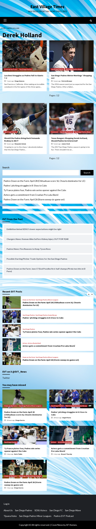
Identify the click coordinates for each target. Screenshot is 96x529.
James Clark (66, 144)
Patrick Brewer (67, 81)
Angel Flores (66, 417)
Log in (7, 503)
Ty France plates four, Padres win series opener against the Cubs (35, 190)
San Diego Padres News (74, 69)
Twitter (6, 377)
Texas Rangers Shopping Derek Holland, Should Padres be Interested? (69, 139)
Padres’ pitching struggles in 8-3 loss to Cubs (25, 185)
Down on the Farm (29, 299)
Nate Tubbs (18, 454)
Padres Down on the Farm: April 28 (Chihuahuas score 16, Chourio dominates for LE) (44, 180)
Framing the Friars (10, 69)
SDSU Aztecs (40, 510)
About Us (8, 510)
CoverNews (57, 524)
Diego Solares (19, 81)
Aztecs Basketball (34, 343)
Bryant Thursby (66, 454)
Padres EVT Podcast (64, 515)
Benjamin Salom (20, 144)
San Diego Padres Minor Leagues (47, 299)
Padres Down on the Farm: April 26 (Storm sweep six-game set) (34, 199)
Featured (54, 132)
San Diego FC (56, 510)
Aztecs (25, 343)
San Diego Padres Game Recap (46, 315)
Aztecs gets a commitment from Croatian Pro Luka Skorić (31, 194)
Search (5, 167)
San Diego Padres (25, 69)
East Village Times (47, 6)
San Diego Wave (73, 510)
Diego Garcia (20, 420)
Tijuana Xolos (10, 515)
